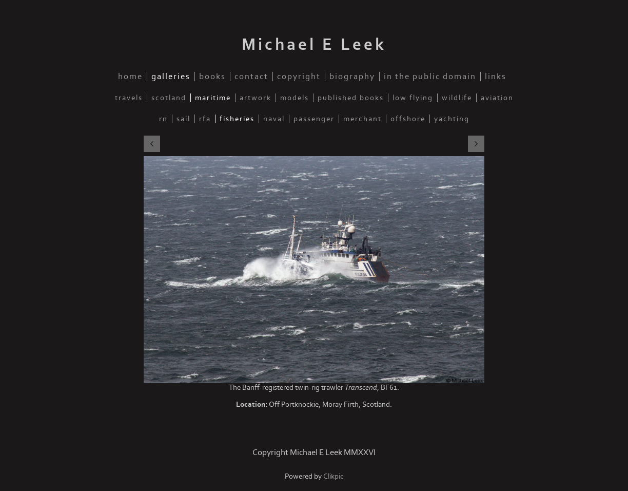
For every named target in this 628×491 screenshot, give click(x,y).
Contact (251, 76)
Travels (129, 97)
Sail (183, 119)
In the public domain (430, 76)
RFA (205, 119)
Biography (352, 76)
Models (294, 97)
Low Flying (412, 97)
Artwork (255, 97)
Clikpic (333, 476)
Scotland (168, 97)
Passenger (314, 119)
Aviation (497, 97)
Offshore (407, 119)
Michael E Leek (314, 44)
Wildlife (457, 97)
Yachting (451, 119)
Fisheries (237, 119)
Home (130, 76)
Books (212, 76)
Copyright (299, 76)
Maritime (213, 97)
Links (495, 76)
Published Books (351, 97)
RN (163, 119)
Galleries (170, 76)
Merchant (362, 119)
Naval (274, 119)
